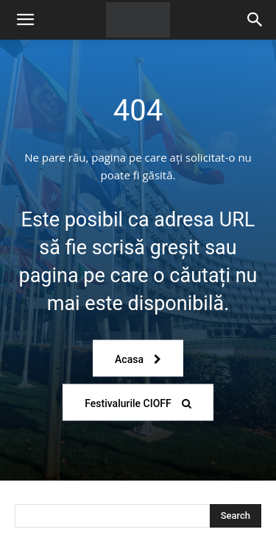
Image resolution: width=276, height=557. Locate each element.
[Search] (255, 20)
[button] (25, 20)
